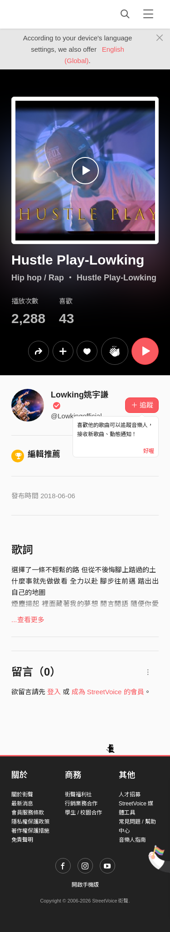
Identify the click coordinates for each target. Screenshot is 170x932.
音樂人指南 (132, 840)
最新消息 (22, 803)
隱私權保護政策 (30, 822)
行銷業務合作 (81, 803)
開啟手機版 (85, 885)
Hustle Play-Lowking (116, 277)
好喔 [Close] (148, 451)
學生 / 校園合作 (83, 812)
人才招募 (130, 794)
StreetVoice (48, 14)
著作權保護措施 (30, 831)
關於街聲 (22, 794)
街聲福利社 (78, 794)
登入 (54, 692)
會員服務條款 (27, 812)
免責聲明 (22, 840)
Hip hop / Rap (37, 277)
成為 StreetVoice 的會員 (108, 692)
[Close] (160, 38)
